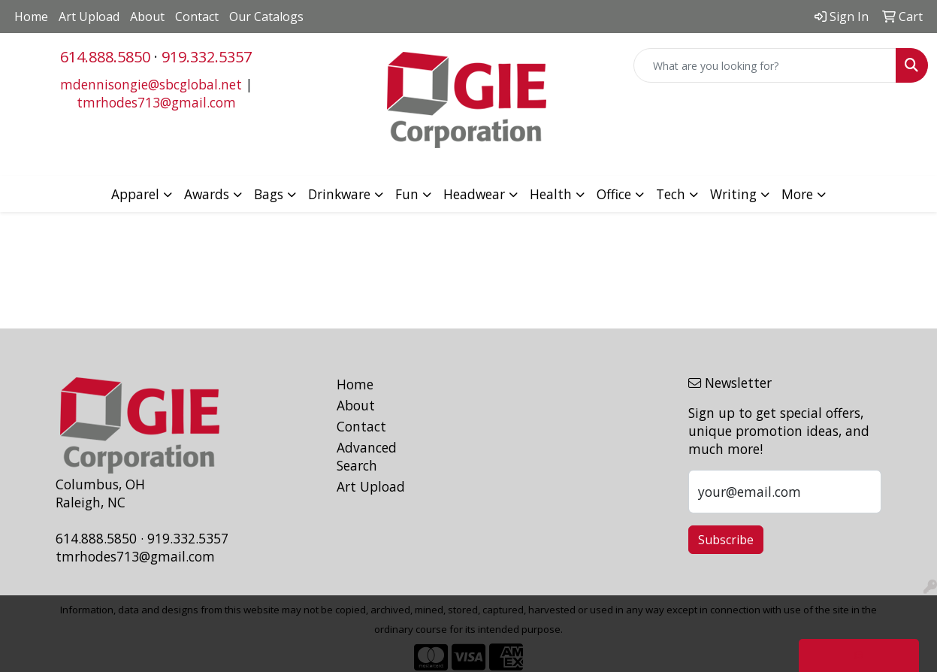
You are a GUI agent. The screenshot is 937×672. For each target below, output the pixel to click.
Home (31, 16)
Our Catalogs (266, 16)
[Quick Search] (764, 65)
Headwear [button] (474, 194)
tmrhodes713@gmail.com (156, 102)
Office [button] (614, 194)
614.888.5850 (105, 57)
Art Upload (89, 16)
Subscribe (726, 539)
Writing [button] (733, 194)
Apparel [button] (135, 194)
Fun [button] (407, 194)
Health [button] (551, 194)
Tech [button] (670, 194)
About (147, 16)
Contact (197, 16)
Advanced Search (367, 456)
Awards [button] (206, 194)
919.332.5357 (207, 57)
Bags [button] (268, 194)
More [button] (797, 194)
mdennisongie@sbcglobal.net (151, 84)
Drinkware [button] (339, 194)
